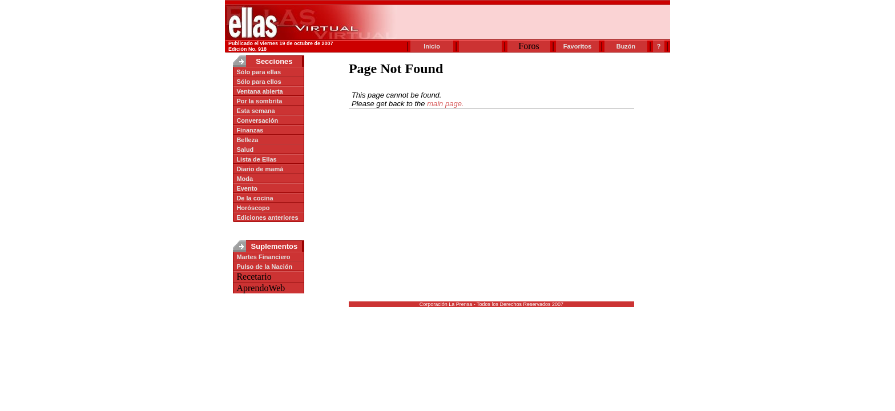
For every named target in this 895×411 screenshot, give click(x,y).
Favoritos (577, 46)
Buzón (626, 46)
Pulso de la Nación (264, 266)
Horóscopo (252, 207)
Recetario (252, 276)
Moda (244, 178)
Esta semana (255, 110)
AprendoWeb (259, 288)
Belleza (247, 139)
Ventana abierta (259, 91)
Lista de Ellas (256, 159)
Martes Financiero (263, 256)
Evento (246, 188)
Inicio (432, 46)
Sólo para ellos (258, 81)
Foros (528, 46)
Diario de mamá (259, 169)
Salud (244, 149)
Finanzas (249, 130)
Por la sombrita (259, 101)
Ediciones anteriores (267, 217)
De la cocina (254, 198)
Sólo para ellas (258, 71)
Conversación (257, 120)
